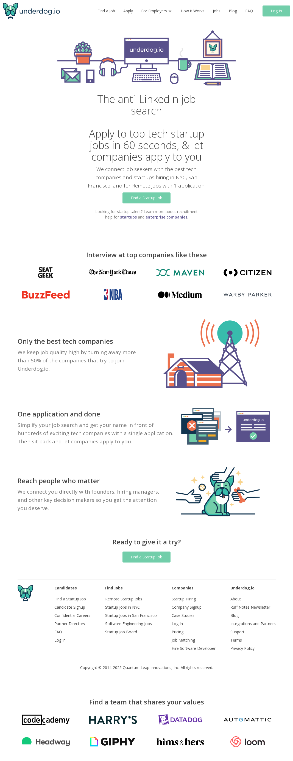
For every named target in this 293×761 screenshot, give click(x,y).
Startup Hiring (184, 598)
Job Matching (183, 640)
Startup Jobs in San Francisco (131, 615)
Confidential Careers (72, 615)
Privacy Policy (242, 648)
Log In (276, 10)
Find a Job (106, 10)
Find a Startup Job (146, 197)
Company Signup (187, 607)
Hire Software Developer (194, 648)
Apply (128, 10)
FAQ (249, 10)
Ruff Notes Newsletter (250, 607)
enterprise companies (166, 217)
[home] (31, 11)
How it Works (193, 10)
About (235, 598)
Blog (233, 10)
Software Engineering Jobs (128, 623)
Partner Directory (69, 623)
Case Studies (183, 615)
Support (237, 631)
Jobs (217, 10)
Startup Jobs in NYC (122, 607)
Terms (236, 640)
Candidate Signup (69, 607)
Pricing (177, 631)
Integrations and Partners (253, 623)
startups (128, 217)
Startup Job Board (121, 631)
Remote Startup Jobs (123, 598)
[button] (156, 11)
